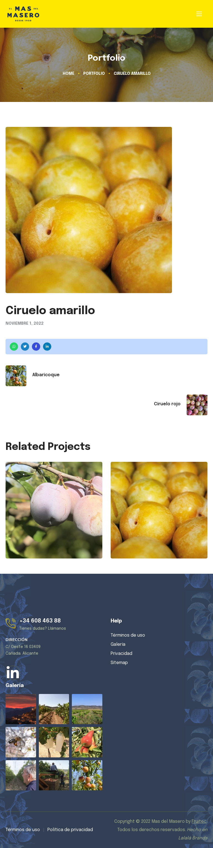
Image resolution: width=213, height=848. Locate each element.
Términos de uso (128, 635)
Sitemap (119, 662)
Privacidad (121, 653)
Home (68, 74)
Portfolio (94, 74)
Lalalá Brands (192, 838)
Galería (118, 644)
